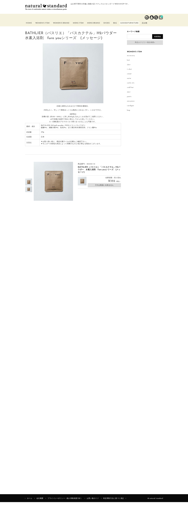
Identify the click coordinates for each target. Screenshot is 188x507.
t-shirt (129, 74)
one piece (131, 106)
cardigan (130, 111)
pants (129, 101)
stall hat (130, 92)
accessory (131, 60)
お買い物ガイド (93, 503)
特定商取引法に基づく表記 (113, 503)
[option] (28, 186)
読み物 (158, 26)
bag (128, 115)
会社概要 (39, 503)
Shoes (112, 25)
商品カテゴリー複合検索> (145, 47)
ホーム (29, 503)
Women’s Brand (65, 26)
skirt (129, 97)
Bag (123, 25)
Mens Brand (98, 26)
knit (128, 65)
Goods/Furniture (140, 25)
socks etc (131, 88)
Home (30, 25)
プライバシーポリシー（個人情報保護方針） (65, 503)
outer (129, 83)
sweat (129, 79)
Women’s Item (46, 26)
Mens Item (82, 26)
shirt (129, 70)
